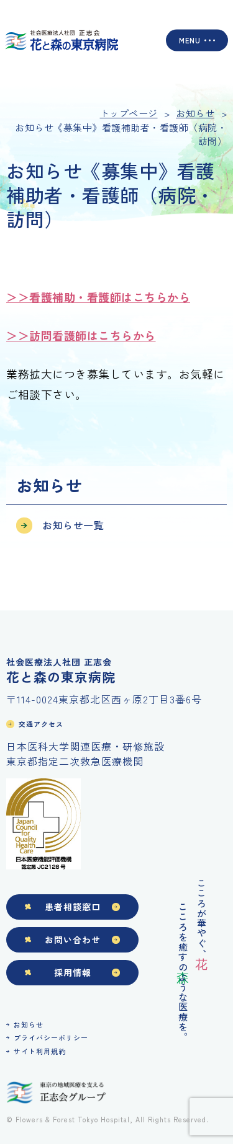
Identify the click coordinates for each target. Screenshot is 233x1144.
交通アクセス (41, 724)
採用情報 (72, 972)
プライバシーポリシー (51, 1037)
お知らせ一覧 (73, 524)
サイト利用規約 (40, 1051)
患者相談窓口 (73, 906)
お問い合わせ (73, 939)
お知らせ (28, 1024)
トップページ (129, 113)
